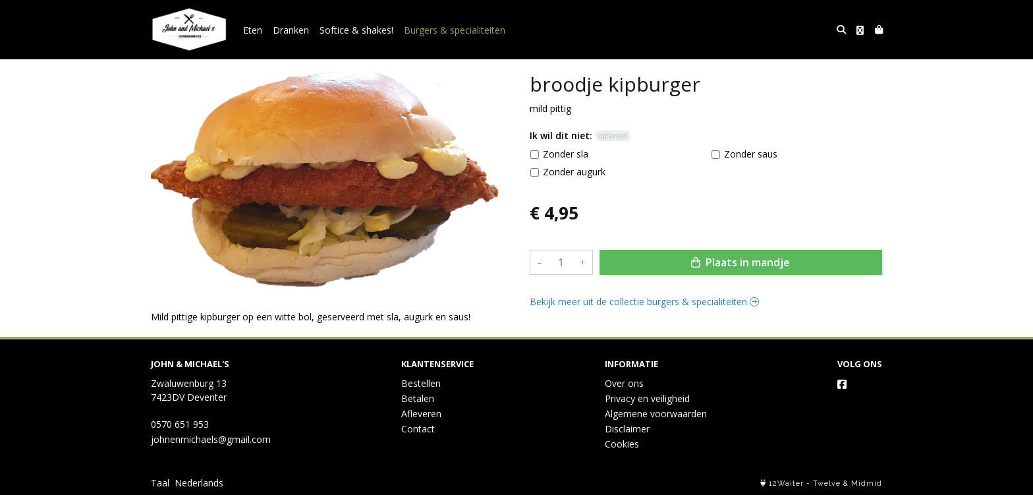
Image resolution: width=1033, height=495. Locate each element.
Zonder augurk (574, 171)
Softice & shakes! (356, 30)
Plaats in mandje (740, 262)
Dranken (291, 30)
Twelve (827, 483)
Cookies (622, 444)
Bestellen (421, 383)
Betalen (417, 398)
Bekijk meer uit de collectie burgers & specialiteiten (644, 301)
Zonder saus (750, 154)
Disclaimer (627, 428)
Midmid (866, 483)
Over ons (624, 383)
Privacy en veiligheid (647, 398)
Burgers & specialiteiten (454, 30)
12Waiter (786, 483)
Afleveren (421, 413)
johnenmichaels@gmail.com (211, 439)
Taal (160, 483)
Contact (418, 428)
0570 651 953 (180, 424)
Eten (252, 30)
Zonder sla (565, 154)
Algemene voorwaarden (656, 413)
